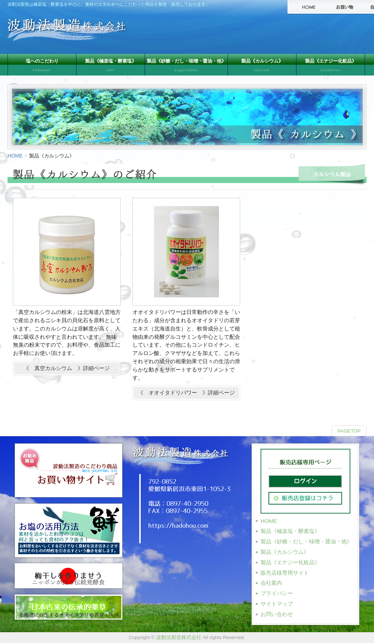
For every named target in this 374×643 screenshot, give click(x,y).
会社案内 (271, 583)
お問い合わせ (277, 614)
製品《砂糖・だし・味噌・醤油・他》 (186, 67)
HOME (15, 156)
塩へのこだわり (42, 67)
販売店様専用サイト (285, 573)
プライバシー (277, 593)
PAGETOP (349, 431)
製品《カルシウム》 (262, 67)
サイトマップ (277, 604)
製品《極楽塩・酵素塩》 (110, 67)
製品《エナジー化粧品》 (330, 67)
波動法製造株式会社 (178, 637)
